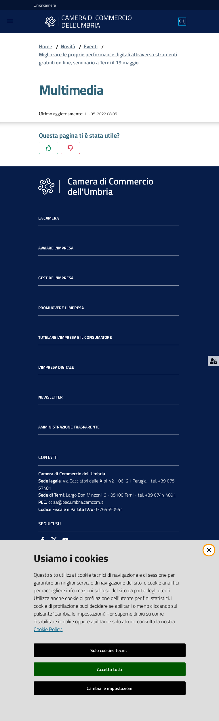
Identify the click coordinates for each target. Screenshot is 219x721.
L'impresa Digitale (56, 367)
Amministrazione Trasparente (69, 427)
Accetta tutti (109, 669)
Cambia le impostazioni (109, 688)
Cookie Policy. (48, 629)
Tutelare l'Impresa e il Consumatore (75, 337)
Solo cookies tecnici (109, 650)
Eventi (91, 46)
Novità (68, 46)
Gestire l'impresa (55, 278)
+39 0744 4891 (160, 494)
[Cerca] (182, 21)
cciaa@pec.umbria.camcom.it (75, 502)
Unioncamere (45, 5)
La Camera (48, 218)
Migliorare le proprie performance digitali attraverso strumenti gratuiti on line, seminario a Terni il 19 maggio (108, 58)
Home (45, 46)
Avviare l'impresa (55, 248)
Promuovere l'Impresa (61, 308)
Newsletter (50, 397)
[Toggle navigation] (9, 21)
